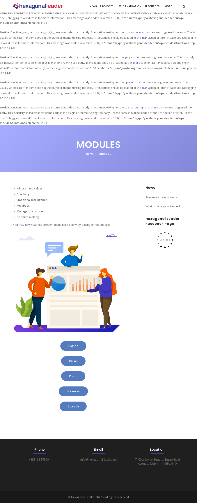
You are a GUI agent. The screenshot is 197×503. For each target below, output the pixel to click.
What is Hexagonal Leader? (162, 206)
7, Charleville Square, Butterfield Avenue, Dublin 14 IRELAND (157, 462)
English (73, 346)
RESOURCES (152, 6)
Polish (73, 376)
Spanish (73, 406)
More (168, 6)
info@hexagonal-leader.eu (98, 460)
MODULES (105, 154)
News (93, 6)
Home (90, 154)
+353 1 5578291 (40, 460)
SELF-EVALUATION (129, 6)
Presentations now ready (161, 197)
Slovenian (73, 391)
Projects (106, 6)
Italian (73, 361)
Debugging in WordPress (21, 18)
